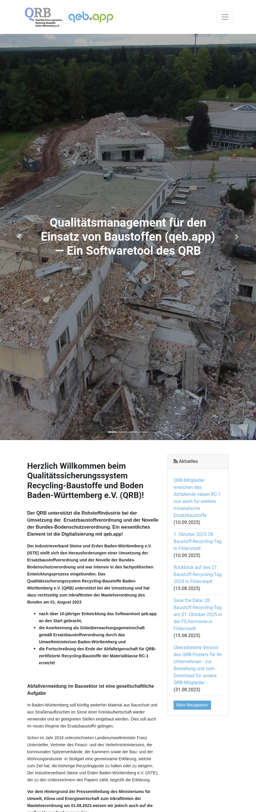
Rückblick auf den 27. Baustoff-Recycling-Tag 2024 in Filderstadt (198, 574)
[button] (19, 237)
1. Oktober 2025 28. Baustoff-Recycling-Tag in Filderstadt (198, 541)
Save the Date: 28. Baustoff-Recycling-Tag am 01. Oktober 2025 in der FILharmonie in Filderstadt (198, 614)
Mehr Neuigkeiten (192, 705)
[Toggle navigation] (225, 17)
